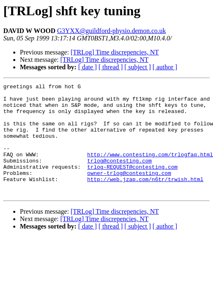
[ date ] (87, 67)
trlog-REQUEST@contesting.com (132, 184)
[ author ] (165, 67)
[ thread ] (110, 67)
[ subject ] (137, 67)
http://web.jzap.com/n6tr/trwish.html (145, 199)
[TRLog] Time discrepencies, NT (115, 52)
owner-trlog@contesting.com (129, 191)
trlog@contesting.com (119, 176)
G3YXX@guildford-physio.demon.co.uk (111, 30)
